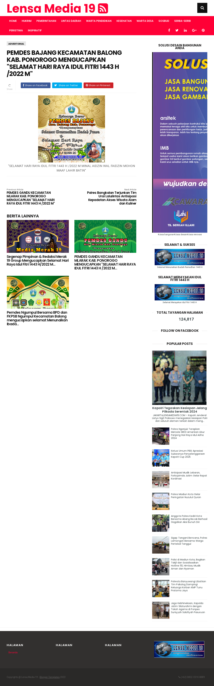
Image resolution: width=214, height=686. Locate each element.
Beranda (13, 652)
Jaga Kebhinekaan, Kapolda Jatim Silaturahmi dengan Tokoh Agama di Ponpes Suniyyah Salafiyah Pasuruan (188, 608)
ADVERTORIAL (16, 43)
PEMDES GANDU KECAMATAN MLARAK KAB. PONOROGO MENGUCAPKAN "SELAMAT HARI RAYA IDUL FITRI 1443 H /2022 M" (33, 197)
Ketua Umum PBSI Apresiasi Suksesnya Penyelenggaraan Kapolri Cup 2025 (188, 454)
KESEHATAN (124, 21)
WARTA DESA (145, 21)
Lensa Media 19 (57, 8)
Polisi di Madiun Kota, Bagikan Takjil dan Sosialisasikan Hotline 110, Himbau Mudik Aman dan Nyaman (188, 564)
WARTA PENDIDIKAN (99, 21)
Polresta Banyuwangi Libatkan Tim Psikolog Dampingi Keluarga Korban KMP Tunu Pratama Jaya (188, 586)
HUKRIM (26, 21)
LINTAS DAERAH (71, 21)
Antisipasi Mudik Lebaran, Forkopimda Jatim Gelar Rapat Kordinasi (189, 475)
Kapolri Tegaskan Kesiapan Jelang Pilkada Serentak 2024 (179, 410)
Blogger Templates (50, 677)
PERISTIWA (16, 30)
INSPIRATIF (35, 30)
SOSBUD (163, 21)
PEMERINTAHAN (46, 21)
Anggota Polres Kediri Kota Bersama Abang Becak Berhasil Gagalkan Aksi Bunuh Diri (189, 519)
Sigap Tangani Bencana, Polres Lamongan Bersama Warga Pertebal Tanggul (189, 541)
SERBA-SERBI (182, 21)
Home (13, 21)
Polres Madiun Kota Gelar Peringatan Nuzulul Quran (186, 496)
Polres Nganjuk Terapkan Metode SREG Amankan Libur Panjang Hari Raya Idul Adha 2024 (188, 433)
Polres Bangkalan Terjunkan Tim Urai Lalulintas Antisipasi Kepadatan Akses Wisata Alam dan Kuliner (110, 197)
